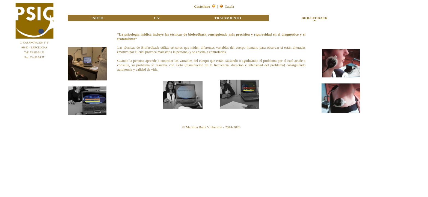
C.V (157, 18)
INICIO (97, 18)
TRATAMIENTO (228, 18)
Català (229, 6)
